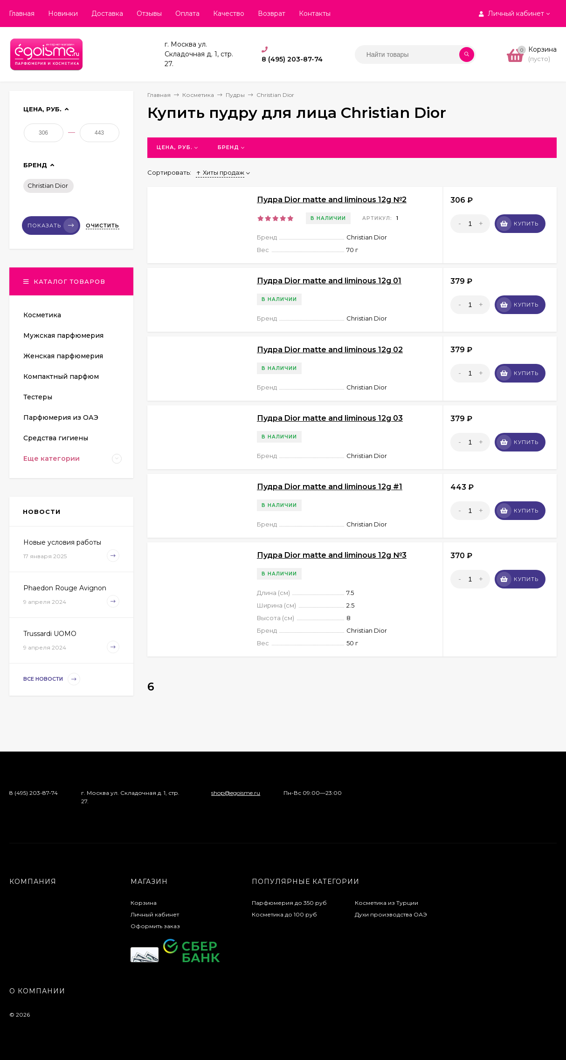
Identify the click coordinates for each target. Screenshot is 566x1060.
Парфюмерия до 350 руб (289, 902)
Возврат (271, 13)
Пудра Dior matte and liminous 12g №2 (332, 199)
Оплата (187, 13)
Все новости (51, 679)
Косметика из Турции (386, 902)
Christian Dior (48, 185)
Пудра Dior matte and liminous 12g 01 (329, 280)
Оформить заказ (155, 926)
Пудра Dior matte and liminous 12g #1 (329, 486)
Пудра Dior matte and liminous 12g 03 (330, 418)
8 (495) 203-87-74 (292, 59)
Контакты (315, 13)
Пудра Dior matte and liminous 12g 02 (330, 349)
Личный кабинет (155, 914)
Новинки (63, 13)
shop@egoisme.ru (235, 792)
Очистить (102, 225)
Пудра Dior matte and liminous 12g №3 (332, 555)
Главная (22, 13)
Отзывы (149, 13)
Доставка (107, 13)
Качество (228, 13)
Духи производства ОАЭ (391, 914)
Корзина (144, 902)
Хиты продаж (220, 172)
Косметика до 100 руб (284, 914)
